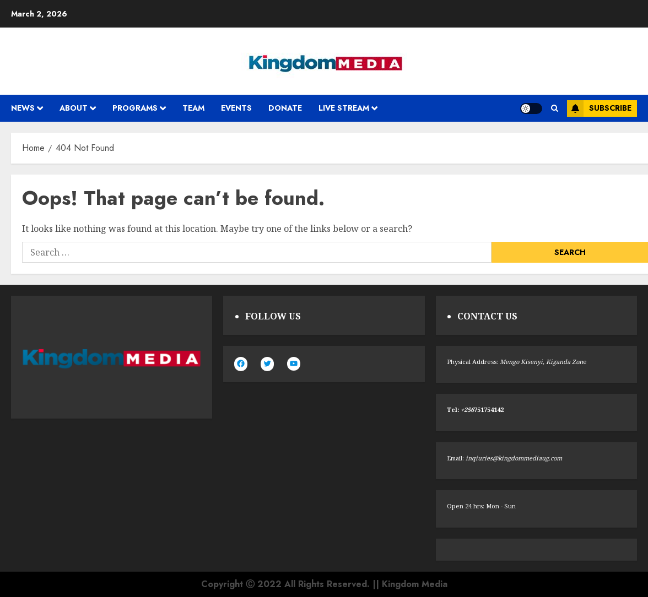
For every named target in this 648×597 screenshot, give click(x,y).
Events (236, 107)
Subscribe (599, 108)
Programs (135, 107)
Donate (285, 107)
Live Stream (343, 107)
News (23, 107)
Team (193, 107)
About (74, 107)
